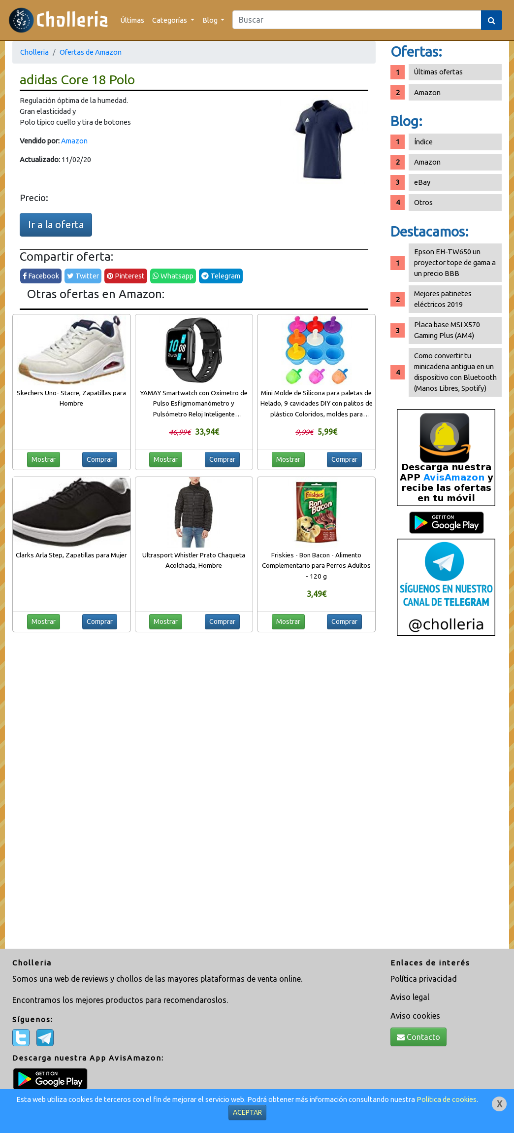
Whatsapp (173, 276)
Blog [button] (210, 20)
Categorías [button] (170, 20)
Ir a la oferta (56, 224)
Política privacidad (423, 978)
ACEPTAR (247, 1112)
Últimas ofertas (438, 72)
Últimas (132, 20)
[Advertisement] (446, 796)
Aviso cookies (415, 1015)
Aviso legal (409, 997)
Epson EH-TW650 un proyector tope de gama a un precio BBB (455, 262)
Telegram (220, 276)
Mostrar (44, 459)
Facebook (41, 276)
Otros (423, 202)
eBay (422, 182)
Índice (423, 141)
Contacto (418, 1036)
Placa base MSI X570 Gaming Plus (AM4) (447, 330)
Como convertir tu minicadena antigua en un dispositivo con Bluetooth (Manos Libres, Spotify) (455, 371)
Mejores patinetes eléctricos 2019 (443, 299)
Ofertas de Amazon (91, 52)
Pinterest (126, 276)
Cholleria (34, 52)
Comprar (100, 459)
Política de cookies (447, 1099)
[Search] (357, 19)
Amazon (74, 141)
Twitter (83, 276)
